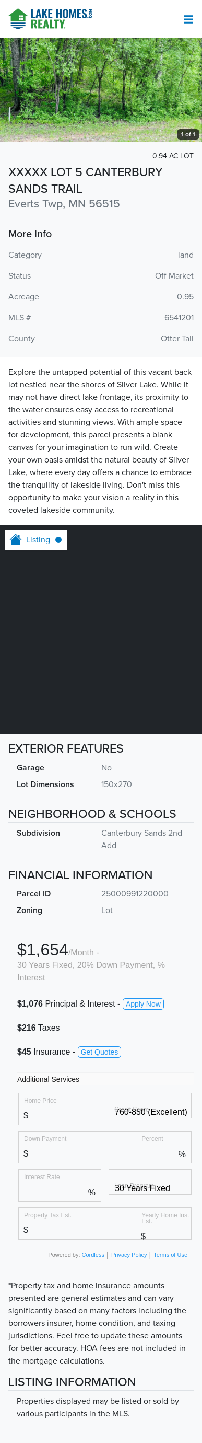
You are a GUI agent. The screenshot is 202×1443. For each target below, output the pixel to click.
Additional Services (48, 1079)
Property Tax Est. (48, 1214)
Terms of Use (170, 1255)
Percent (152, 1138)
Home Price (40, 1100)
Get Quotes (99, 1052)
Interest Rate (42, 1176)
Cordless (93, 1255)
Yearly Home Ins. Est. (165, 1218)
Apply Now (143, 1004)
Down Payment (45, 1138)
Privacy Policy (129, 1255)
